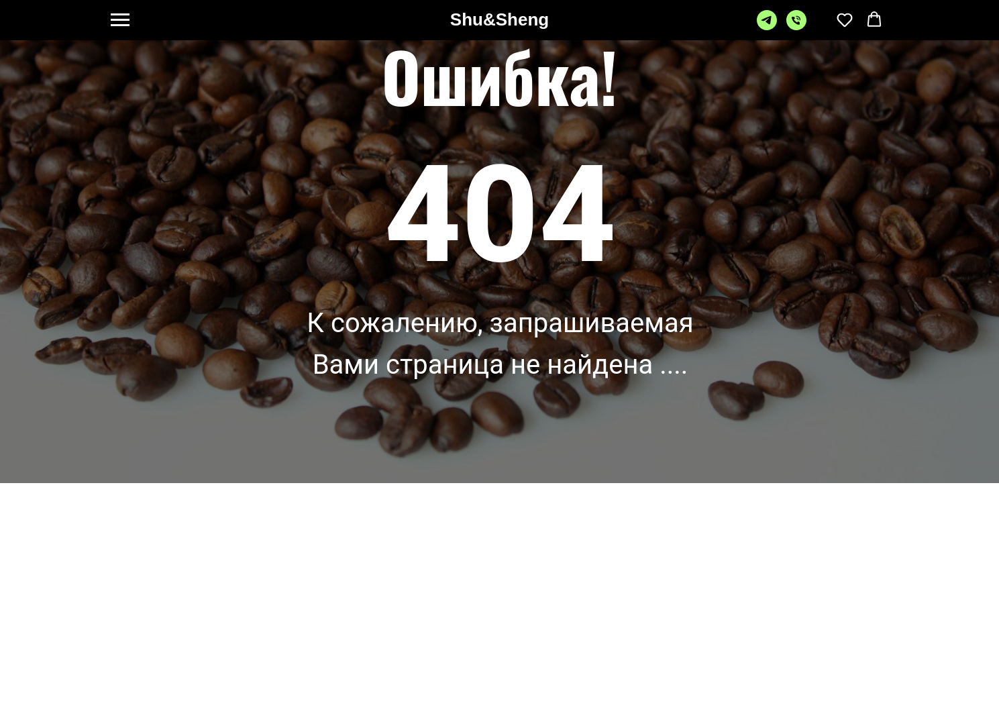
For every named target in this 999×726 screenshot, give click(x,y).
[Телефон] (796, 26)
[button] (845, 19)
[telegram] (767, 26)
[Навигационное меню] (120, 20)
